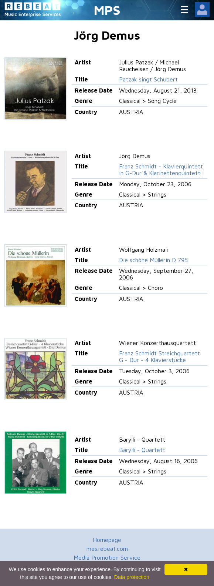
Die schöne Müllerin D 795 (153, 260)
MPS (107, 9)
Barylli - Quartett (142, 449)
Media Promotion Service (107, 557)
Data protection (131, 577)
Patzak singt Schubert (148, 79)
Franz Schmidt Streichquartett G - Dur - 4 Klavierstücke (159, 356)
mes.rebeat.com (107, 548)
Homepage (107, 539)
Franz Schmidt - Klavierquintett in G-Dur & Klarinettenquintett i (161, 169)
